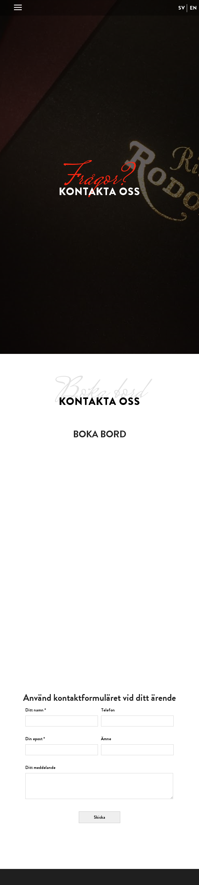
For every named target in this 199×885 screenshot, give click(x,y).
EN (193, 7)
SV (181, 7)
